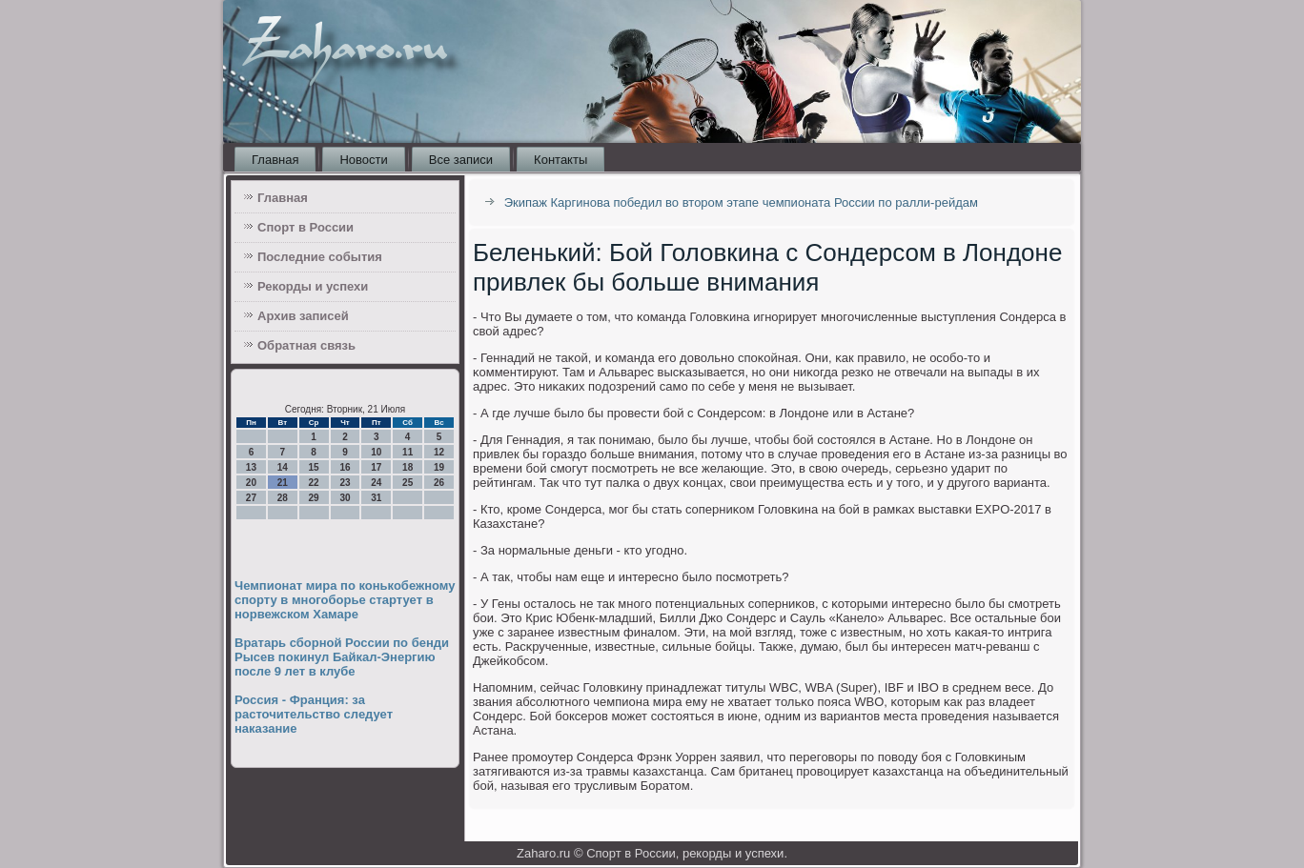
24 (376, 482)
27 (251, 498)
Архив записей (303, 316)
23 (344, 482)
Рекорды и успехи (312, 286)
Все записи (461, 159)
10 (376, 452)
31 (376, 498)
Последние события (319, 257)
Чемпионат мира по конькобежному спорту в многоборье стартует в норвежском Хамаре (344, 599)
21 (282, 482)
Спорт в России (305, 227)
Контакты (560, 159)
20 (251, 482)
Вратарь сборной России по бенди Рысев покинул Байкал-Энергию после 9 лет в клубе (341, 657)
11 (407, 452)
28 (282, 498)
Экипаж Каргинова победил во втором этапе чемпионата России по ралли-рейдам (741, 202)
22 (314, 482)
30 (344, 498)
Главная (275, 159)
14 (282, 467)
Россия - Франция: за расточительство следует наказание (313, 714)
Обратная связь (306, 345)
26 (439, 482)
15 (314, 467)
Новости (363, 159)
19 (439, 467)
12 (439, 452)
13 (251, 467)
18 (407, 467)
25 (407, 482)
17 (376, 467)
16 (344, 467)
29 (314, 498)
